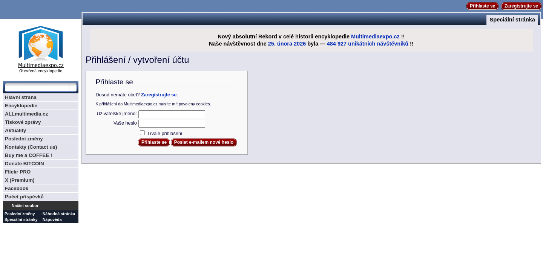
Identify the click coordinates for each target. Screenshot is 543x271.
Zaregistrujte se (521, 6)
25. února (280, 44)
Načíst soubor (25, 205)
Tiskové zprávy (23, 122)
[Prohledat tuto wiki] (37, 87)
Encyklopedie (21, 105)
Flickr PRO (18, 172)
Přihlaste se (482, 6)
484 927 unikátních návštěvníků (367, 44)
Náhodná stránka (59, 214)
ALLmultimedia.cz (26, 114)
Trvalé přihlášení (164, 133)
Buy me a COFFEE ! (28, 155)
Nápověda (52, 219)
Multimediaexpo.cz (375, 36)
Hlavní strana (21, 97)
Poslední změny (24, 139)
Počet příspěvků (24, 196)
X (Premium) (20, 180)
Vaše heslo (125, 123)
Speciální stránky (21, 219)
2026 (300, 44)
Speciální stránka (512, 20)
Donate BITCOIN (24, 163)
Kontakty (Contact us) (31, 147)
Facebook (16, 188)
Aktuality (15, 130)
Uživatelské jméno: (117, 113)
